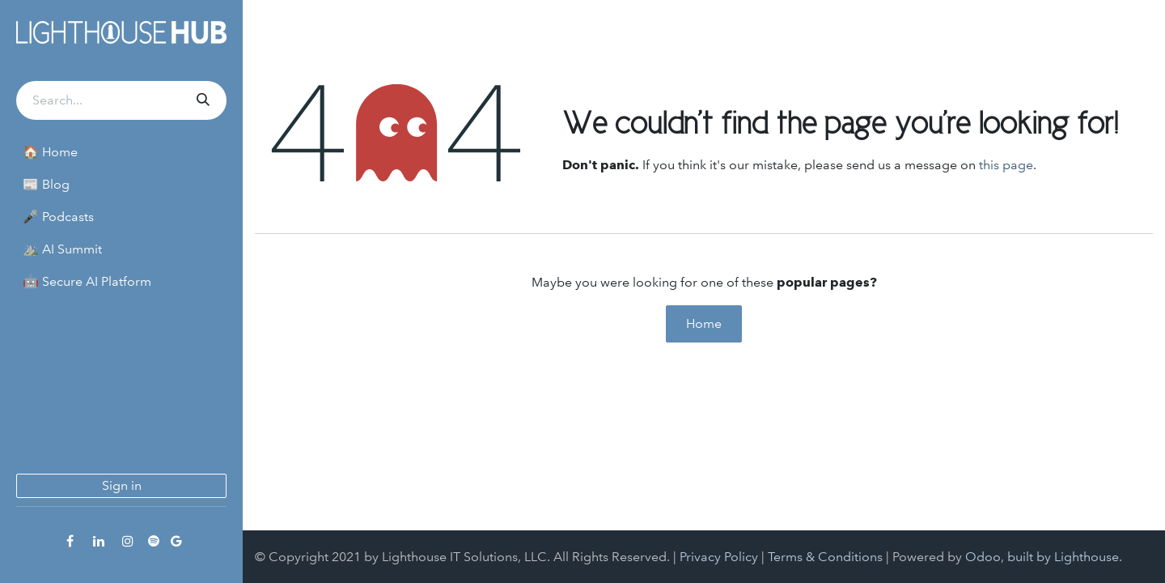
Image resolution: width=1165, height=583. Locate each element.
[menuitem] (121, 152)
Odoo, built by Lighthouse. (1043, 556)
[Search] (201, 100)
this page (1006, 164)
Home (704, 323)
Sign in (122, 485)
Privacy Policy (719, 556)
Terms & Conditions (825, 556)
